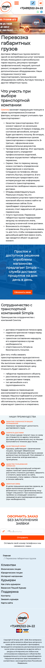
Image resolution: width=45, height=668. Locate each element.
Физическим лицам (11, 569)
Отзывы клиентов (15, 192)
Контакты (5, 596)
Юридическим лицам (12, 573)
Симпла (5, 110)
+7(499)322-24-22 (31, 8)
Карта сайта (7, 603)
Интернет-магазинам (12, 576)
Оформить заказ (22, 292)
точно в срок (35, 330)
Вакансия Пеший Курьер (13, 588)
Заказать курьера (9, 599)
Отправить (22, 537)
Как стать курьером (10, 584)
